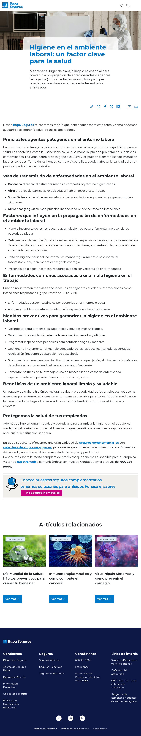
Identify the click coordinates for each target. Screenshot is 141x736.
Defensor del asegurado (119, 672)
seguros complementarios (99, 442)
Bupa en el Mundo (14, 677)
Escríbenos (81, 666)
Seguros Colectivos (50, 666)
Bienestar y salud (15, 539)
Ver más (12, 599)
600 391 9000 (83, 660)
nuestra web (27, 462)
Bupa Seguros (23, 125)
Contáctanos (100, 728)
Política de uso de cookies (75, 728)
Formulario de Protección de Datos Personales (87, 677)
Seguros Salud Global (52, 673)
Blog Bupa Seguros (14, 660)
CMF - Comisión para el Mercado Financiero (123, 684)
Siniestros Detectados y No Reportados (124, 661)
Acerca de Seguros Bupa (14, 668)
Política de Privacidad (45, 728)
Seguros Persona (49, 660)
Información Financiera (10, 685)
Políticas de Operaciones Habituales (11, 704)
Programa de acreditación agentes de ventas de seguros (124, 698)
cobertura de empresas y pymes (27, 447)
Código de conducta (15, 693)
